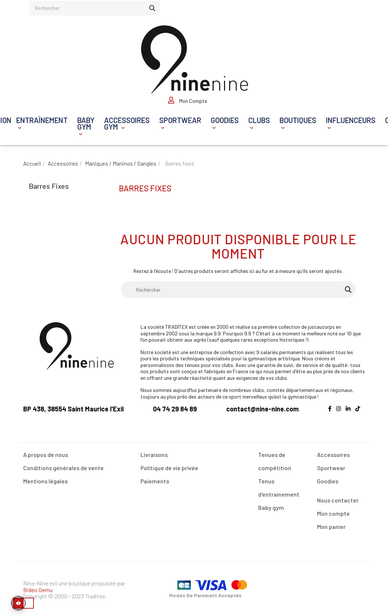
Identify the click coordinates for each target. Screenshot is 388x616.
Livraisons (154, 450)
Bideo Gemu (38, 585)
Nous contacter (338, 496)
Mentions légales (45, 477)
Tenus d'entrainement (278, 484)
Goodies (327, 477)
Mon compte (333, 509)
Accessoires (333, 450)
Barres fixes (49, 181)
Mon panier (331, 522)
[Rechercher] (238, 286)
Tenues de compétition (274, 457)
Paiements (154, 477)
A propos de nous (45, 450)
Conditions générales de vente (63, 464)
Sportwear (331, 464)
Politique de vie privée (169, 464)
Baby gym (271, 503)
